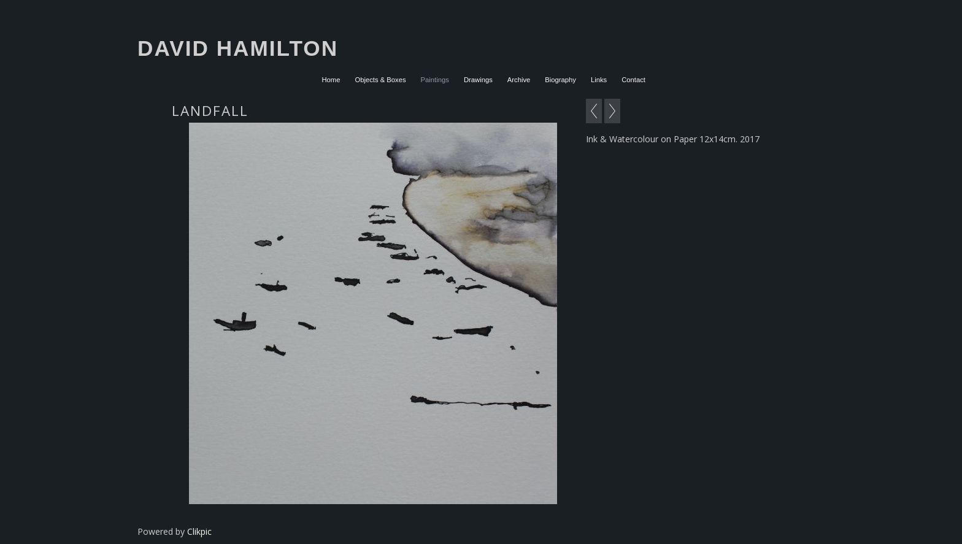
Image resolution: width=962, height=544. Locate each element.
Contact (633, 79)
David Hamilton (237, 48)
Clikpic (199, 531)
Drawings (478, 79)
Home (330, 79)
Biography (560, 79)
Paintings (435, 79)
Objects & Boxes (380, 79)
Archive (519, 79)
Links (599, 79)
